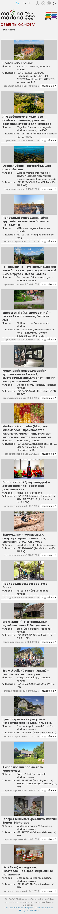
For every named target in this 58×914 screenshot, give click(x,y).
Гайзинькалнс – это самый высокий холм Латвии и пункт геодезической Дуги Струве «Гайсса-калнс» (29, 270)
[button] (54, 3)
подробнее (48, 86)
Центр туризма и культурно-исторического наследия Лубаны (27, 721)
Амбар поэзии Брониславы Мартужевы (22, 769)
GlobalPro (28, 904)
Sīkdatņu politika (44, 907)
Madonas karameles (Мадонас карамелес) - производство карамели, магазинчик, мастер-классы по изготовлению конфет (27, 431)
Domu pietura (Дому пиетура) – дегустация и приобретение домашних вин (26, 485)
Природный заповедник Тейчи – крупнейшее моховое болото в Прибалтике (26, 221)
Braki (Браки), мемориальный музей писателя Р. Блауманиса (25, 623)
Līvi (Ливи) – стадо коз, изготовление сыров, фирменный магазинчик (27, 870)
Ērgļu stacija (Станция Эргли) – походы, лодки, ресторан (25, 672)
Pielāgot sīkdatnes (29, 910)
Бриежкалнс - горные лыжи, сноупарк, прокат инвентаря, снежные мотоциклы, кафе (24, 538)
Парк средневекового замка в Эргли (25, 585)
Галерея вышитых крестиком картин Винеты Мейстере (29, 820)
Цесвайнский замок (17, 63)
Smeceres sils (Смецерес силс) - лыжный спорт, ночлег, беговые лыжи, (26, 316)
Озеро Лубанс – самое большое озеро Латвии (26, 167)
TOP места (9, 30)
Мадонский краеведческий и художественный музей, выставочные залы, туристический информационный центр (28, 376)
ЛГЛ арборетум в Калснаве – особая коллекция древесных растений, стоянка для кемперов (26, 120)
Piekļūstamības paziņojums (18, 907)
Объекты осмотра (18, 24)
